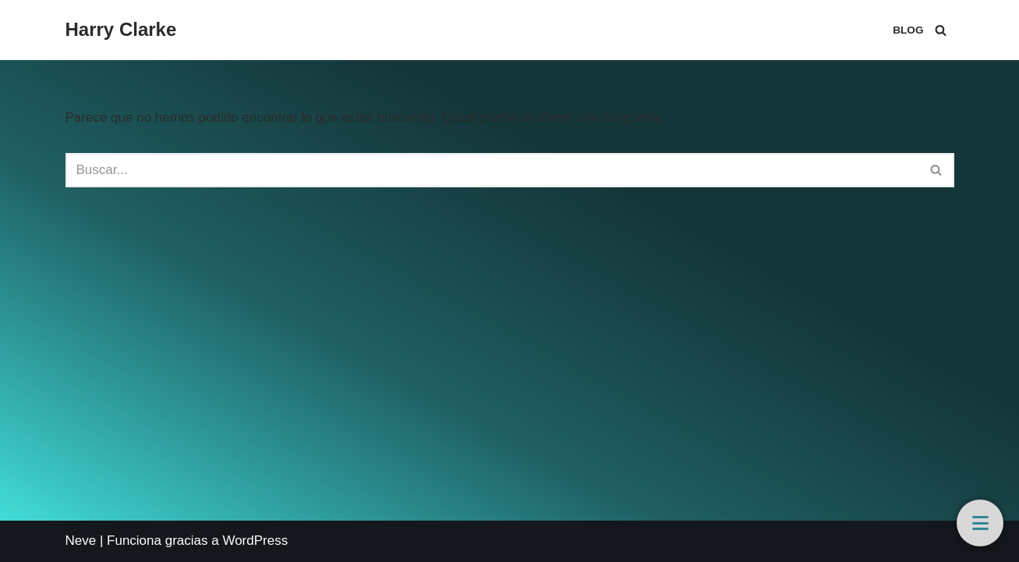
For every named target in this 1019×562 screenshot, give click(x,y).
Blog (908, 30)
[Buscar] (940, 30)
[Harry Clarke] (121, 30)
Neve (81, 540)
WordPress (255, 540)
